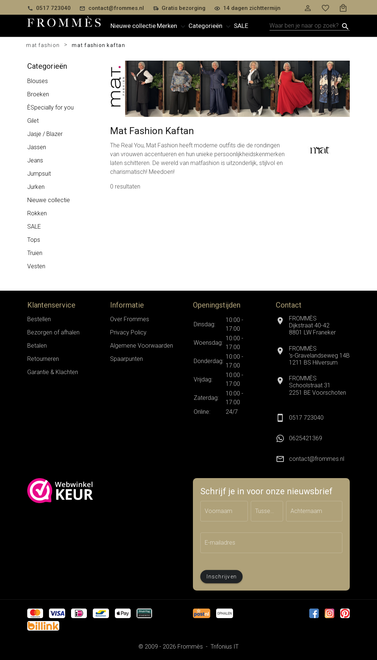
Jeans (35, 160)
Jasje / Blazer (45, 133)
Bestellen (39, 319)
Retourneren (43, 358)
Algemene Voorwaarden (141, 345)
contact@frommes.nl (316, 458)
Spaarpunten (126, 358)
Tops (33, 239)
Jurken (36, 186)
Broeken (38, 94)
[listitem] (313, 438)
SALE (34, 226)
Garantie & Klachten (52, 372)
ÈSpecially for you (50, 107)
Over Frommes (129, 319)
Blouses (37, 81)
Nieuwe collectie (133, 25)
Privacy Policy (128, 332)
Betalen (37, 345)
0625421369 (305, 438)
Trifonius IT (225, 646)
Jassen (36, 147)
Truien (34, 253)
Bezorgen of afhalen (53, 332)
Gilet (33, 120)
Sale (241, 25)
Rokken (37, 213)
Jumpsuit (39, 173)
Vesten (36, 266)
